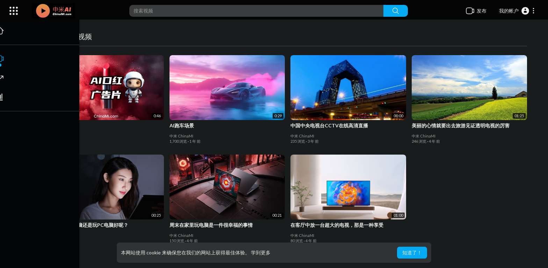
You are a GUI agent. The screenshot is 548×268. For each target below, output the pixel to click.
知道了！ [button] (412, 252)
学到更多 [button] (261, 252)
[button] (517, 11)
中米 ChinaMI (60, 136)
